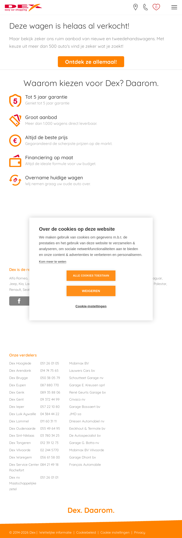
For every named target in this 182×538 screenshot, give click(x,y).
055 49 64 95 (50, 428)
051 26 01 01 (49, 477)
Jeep (13, 284)
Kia (21, 284)
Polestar (160, 284)
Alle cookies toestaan (63, 283)
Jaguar (156, 278)
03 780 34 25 (50, 435)
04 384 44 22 (49, 414)
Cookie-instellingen (91, 299)
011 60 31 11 (48, 421)
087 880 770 (49, 385)
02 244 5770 (49, 450)
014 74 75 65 (49, 370)
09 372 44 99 (50, 399)
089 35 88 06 (50, 392)
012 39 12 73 (49, 443)
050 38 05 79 (50, 378)
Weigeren (119, 283)
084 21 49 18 (49, 464)
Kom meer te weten (52, 269)
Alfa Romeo (18, 278)
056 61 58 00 (50, 457)
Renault (15, 289)
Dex (33, 532)
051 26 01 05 (49, 363)
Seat (26, 289)
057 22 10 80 (50, 406)
